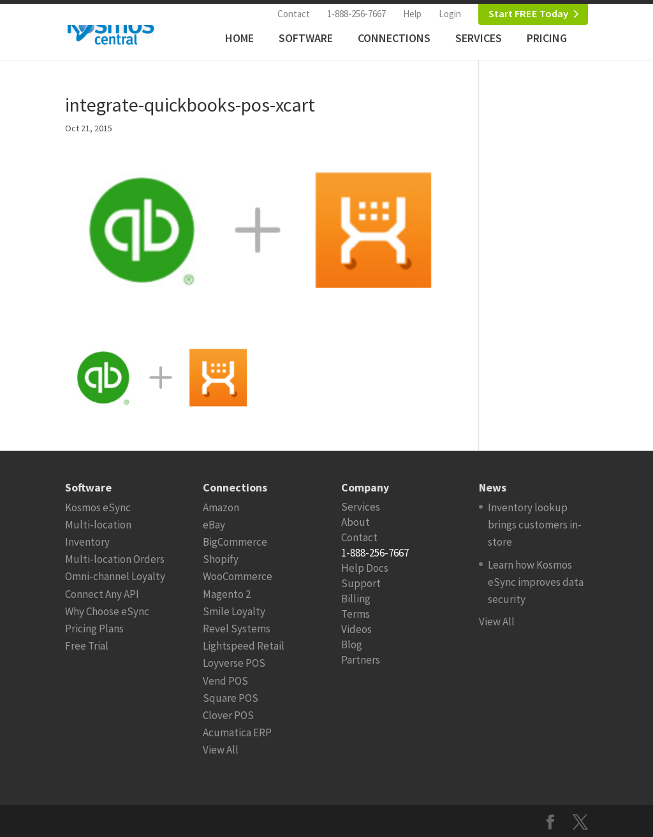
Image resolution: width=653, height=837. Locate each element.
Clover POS (228, 715)
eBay (214, 525)
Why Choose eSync (107, 611)
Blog (351, 644)
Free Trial (86, 646)
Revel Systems (236, 629)
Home (239, 38)
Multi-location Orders (115, 559)
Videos (356, 629)
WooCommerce (237, 576)
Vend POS (225, 681)
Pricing (547, 38)
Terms (355, 614)
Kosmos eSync (98, 507)
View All (220, 750)
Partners (360, 660)
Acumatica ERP (237, 732)
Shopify (220, 559)
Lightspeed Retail (243, 646)
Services (478, 38)
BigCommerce (235, 542)
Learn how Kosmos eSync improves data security (535, 582)
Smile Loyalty (234, 611)
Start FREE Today (528, 13)
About (355, 522)
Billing (356, 599)
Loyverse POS (234, 663)
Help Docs (364, 568)
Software (306, 38)
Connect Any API (102, 594)
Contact (293, 13)
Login (450, 13)
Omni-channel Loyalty (115, 576)
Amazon (221, 507)
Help (412, 13)
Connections (394, 38)
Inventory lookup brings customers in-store (535, 524)
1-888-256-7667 (356, 13)
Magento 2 (227, 594)
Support (361, 583)
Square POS (230, 698)
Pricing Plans (94, 629)
